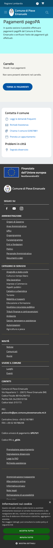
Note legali (12, 490)
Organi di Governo (15, 221)
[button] (26, 543)
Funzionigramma (15, 239)
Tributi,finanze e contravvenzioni (22, 311)
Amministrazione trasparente (21, 476)
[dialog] (26, 523)
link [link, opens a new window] (11, 525)
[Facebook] (7, 208)
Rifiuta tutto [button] (26, 537)
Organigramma (14, 235)
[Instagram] (21, 208)
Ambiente (11, 316)
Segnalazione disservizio (18, 454)
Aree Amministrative (17, 226)
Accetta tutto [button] (26, 531)
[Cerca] (47, 12)
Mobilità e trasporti (16, 299)
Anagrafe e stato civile (17, 272)
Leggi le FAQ (12, 458)
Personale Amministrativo (19, 253)
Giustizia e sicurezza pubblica (20, 307)
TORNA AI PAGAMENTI (18, 87)
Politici (10, 249)
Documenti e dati (15, 258)
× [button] (50, 502)
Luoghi (10, 368)
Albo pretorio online (16, 481)
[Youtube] (14, 208)
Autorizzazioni (13, 325)
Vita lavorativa (13, 279)
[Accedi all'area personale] (37, 3)
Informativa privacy (16, 486)
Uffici (9, 230)
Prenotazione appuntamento (20, 449)
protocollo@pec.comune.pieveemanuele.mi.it (24, 412)
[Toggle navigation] (5, 12)
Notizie (10, 347)
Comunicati (12, 351)
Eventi (10, 373)
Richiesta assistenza (16, 463)
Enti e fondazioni (15, 244)
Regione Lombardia (13, 3)
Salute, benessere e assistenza (21, 320)
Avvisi (9, 356)
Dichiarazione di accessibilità (20, 495)
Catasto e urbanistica (17, 291)
